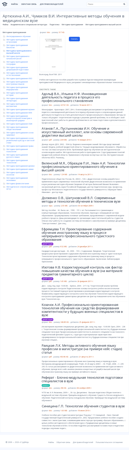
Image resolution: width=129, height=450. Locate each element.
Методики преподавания (72, 24)
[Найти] (124, 4)
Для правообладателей (51, 4)
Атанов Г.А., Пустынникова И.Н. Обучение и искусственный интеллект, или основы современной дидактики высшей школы (82, 131)
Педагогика (54, 24)
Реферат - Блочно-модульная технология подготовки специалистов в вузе (82, 379)
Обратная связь (29, 4)
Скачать (74, 39)
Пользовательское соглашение (109, 442)
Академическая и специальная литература (29, 24)
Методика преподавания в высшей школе (103, 24)
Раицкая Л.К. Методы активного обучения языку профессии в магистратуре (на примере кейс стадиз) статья (82, 349)
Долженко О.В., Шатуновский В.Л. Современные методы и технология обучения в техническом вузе (81, 199)
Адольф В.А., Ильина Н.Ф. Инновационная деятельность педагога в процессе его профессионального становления (74, 97)
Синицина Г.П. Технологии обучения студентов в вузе (83, 406)
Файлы (14, 4)
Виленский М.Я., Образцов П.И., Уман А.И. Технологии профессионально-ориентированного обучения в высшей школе (83, 166)
